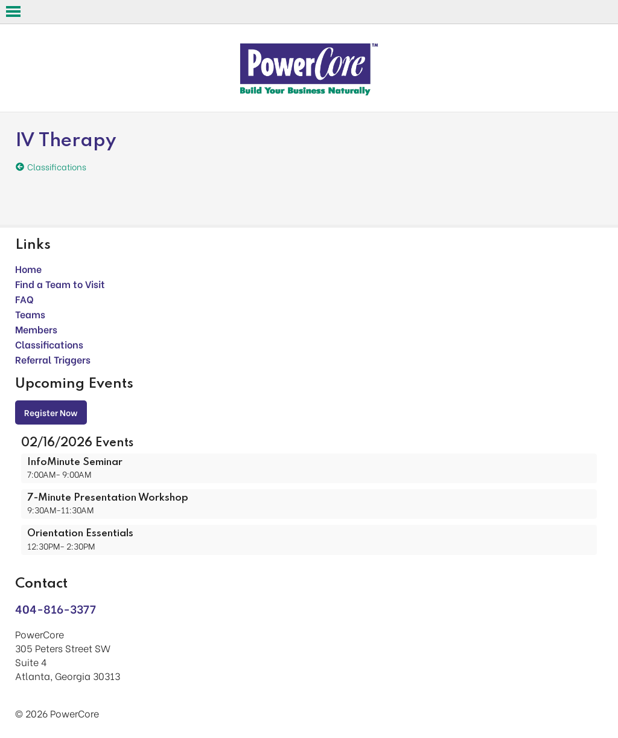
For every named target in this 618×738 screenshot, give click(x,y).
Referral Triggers (53, 359)
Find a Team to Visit (60, 283)
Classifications (49, 344)
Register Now (51, 412)
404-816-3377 (55, 608)
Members (36, 329)
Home (28, 268)
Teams (30, 314)
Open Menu (13, 11)
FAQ (24, 299)
